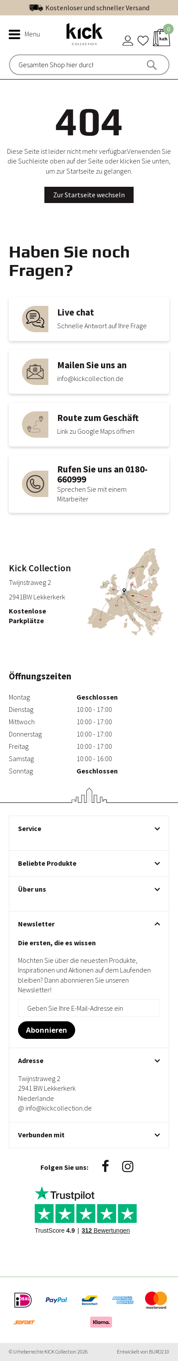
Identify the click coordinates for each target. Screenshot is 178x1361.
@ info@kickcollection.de (55, 1107)
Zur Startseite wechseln (89, 194)
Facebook (105, 1166)
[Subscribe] (46, 1030)
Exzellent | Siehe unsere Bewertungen (108, 7)
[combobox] (55, 65)
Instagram (128, 1166)
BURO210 (159, 1351)
